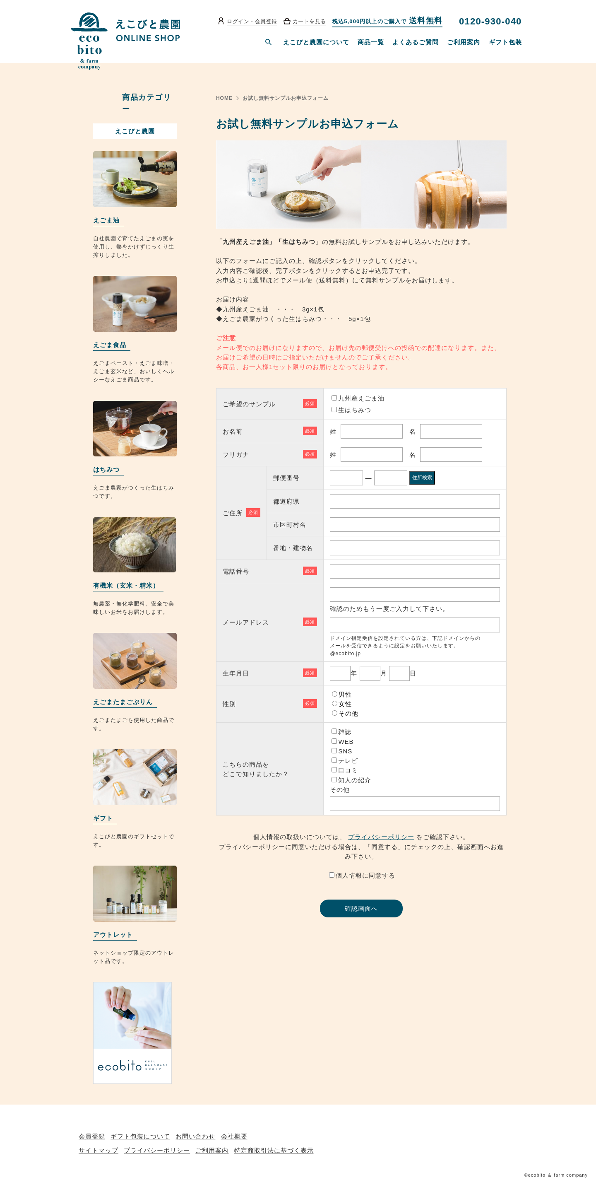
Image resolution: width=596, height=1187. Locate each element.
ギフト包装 (505, 42)
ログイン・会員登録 (252, 21)
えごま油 (106, 220)
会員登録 (92, 1136)
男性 (345, 694)
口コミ (348, 770)
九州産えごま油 (361, 398)
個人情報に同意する (365, 875)
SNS (345, 751)
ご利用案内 (463, 42)
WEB (345, 741)
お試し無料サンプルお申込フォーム (286, 98)
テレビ (348, 760)
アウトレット (113, 934)
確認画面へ (361, 908)
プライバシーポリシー (381, 836)
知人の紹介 (354, 780)
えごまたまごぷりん (123, 701)
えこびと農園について (316, 42)
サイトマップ (98, 1150)
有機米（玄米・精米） (126, 585)
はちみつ (106, 469)
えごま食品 (109, 344)
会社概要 (234, 1136)
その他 (348, 713)
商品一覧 (371, 42)
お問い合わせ (195, 1136)
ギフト (103, 818)
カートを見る (309, 21)
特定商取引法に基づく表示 (274, 1150)
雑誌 (344, 731)
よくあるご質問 (415, 42)
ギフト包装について (140, 1136)
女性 (345, 703)
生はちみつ (354, 409)
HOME (224, 98)
